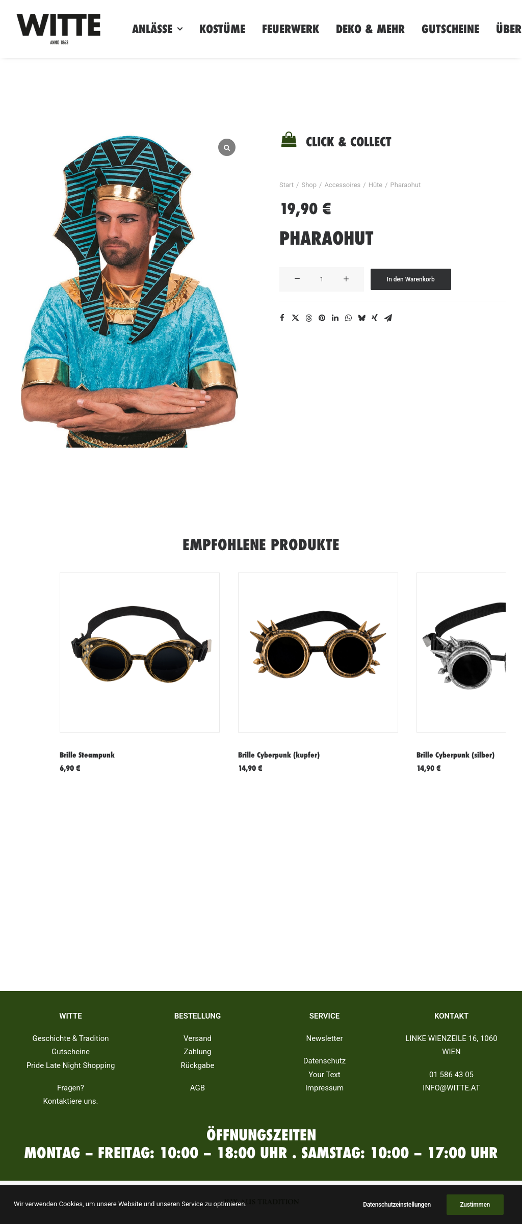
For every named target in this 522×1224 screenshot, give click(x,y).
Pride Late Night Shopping (71, 1065)
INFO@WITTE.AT (451, 1087)
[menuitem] (157, 29)
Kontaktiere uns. (70, 1101)
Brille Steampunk (87, 755)
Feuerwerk (290, 29)
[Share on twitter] (295, 318)
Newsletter (324, 1039)
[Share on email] (388, 318)
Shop (309, 185)
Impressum (324, 1087)
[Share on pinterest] (322, 318)
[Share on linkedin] (335, 318)
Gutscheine (450, 29)
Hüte (376, 185)
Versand (198, 1039)
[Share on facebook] (282, 318)
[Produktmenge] (321, 279)
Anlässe (157, 29)
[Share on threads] (308, 318)
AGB (197, 1087)
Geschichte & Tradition (71, 1039)
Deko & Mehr (370, 29)
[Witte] (58, 29)
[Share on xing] (375, 318)
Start (286, 185)
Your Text (324, 1074)
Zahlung (197, 1052)
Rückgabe (198, 1065)
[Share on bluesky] (361, 318)
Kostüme (222, 29)
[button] (297, 279)
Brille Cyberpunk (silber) (455, 755)
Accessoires (342, 185)
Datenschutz (324, 1061)
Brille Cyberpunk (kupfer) (279, 755)
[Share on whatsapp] (348, 318)
